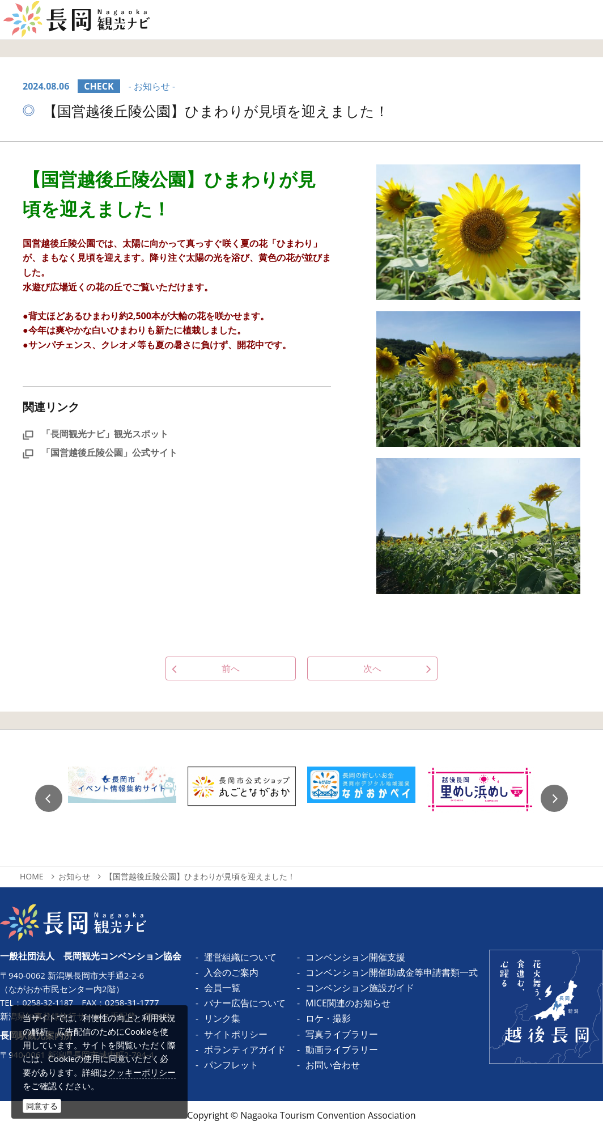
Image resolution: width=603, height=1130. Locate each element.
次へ (372, 668)
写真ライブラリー (341, 1034)
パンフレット (231, 1065)
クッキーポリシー (142, 1072)
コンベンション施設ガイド (359, 987)
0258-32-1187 (49, 1002)
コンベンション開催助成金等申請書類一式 (391, 972)
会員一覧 (222, 987)
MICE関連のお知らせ (347, 1003)
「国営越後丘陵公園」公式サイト (100, 452)
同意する (42, 1106)
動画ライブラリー (341, 1049)
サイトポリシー (235, 1034)
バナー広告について (245, 1003)
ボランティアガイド (245, 1049)
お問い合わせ (332, 1065)
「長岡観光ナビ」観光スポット (95, 434)
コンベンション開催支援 (355, 957)
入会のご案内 (231, 972)
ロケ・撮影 (328, 1018)
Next (554, 798)
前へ (231, 668)
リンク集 (222, 1018)
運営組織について (240, 957)
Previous (48, 798)
